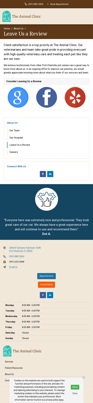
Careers (13, 152)
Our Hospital (16, 137)
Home (7, 28)
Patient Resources (14, 368)
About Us (18, 28)
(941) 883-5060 (16, 256)
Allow (75, 387)
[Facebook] (43, 174)
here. (61, 400)
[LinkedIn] (50, 174)
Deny (75, 393)
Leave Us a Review (19, 144)
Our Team (14, 130)
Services (9, 361)
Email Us (13, 267)
